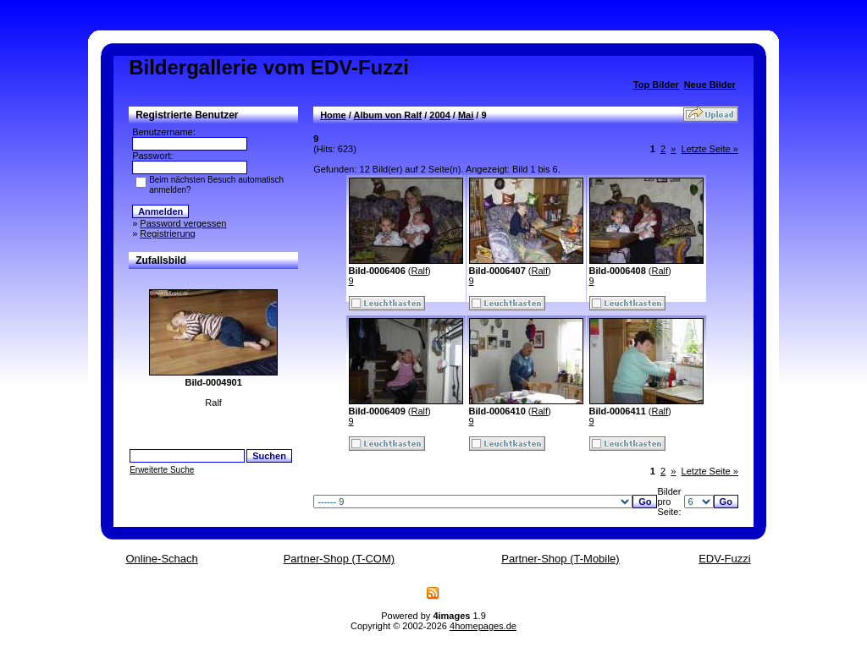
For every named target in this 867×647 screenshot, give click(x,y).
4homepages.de (483, 626)
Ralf (419, 271)
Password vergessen (183, 223)
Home (333, 115)
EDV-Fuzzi (724, 558)
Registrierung (167, 233)
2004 (439, 115)
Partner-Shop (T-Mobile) (560, 558)
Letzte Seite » (710, 149)
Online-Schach (161, 558)
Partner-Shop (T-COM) (339, 558)
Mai (465, 115)
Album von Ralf (387, 115)
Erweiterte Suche (162, 469)
